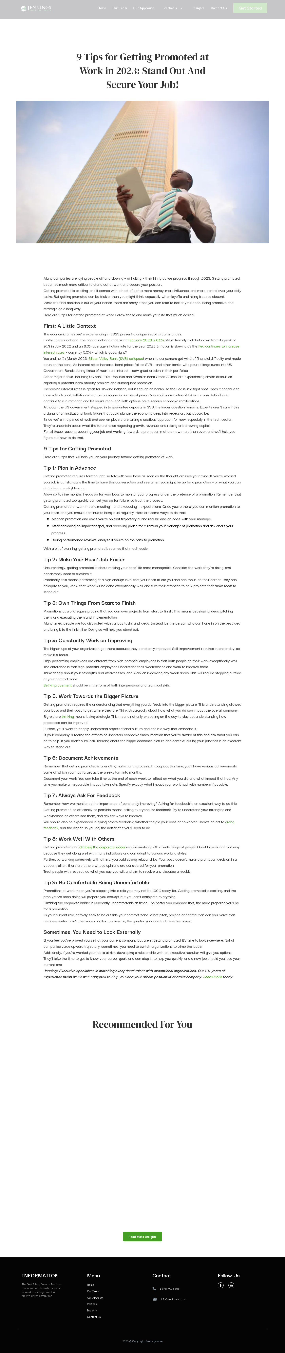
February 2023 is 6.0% (146, 340)
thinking (67, 716)
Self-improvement (58, 685)
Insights (92, 1310)
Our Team (93, 1291)
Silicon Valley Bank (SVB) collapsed (116, 358)
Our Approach (95, 1297)
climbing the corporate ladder (102, 847)
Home (90, 1284)
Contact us (94, 1316)
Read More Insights (142, 1236)
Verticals (92, 1304)
